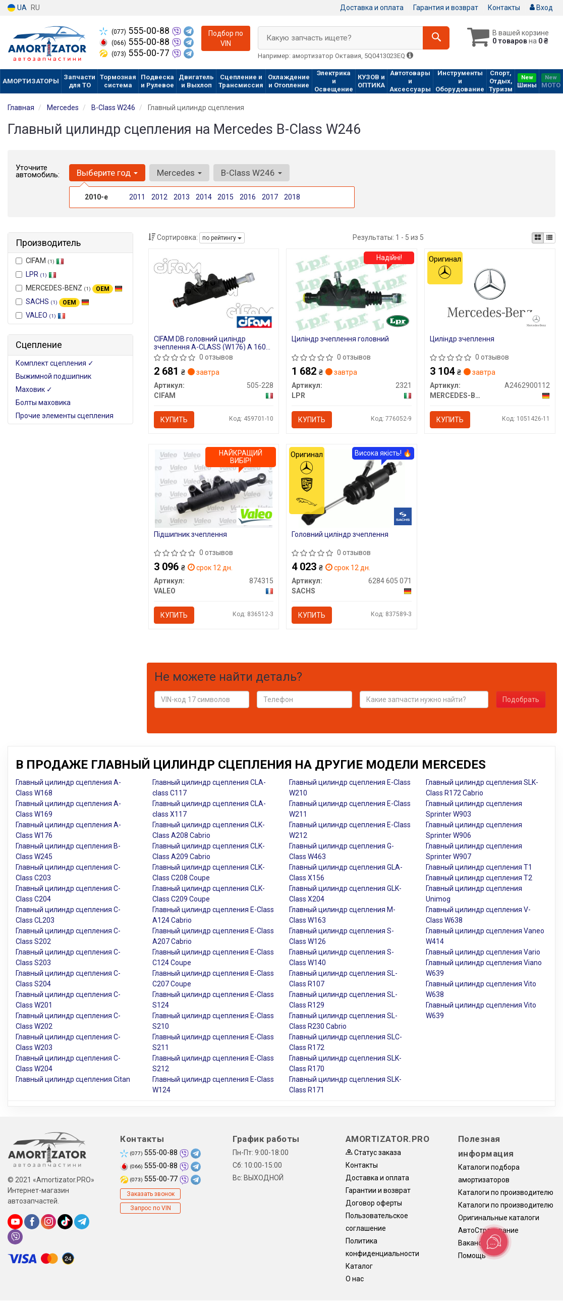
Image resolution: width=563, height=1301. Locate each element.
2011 (137, 197)
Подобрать (520, 699)
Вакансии (474, 1243)
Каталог (359, 1266)
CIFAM (40, 261)
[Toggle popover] (494, 1242)
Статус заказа (373, 1152)
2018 (292, 197)
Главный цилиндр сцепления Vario (483, 952)
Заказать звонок (151, 1193)
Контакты (504, 8)
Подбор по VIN (225, 38)
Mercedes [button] (179, 173)
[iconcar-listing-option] (549, 237)
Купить (174, 420)
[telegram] (81, 1221)
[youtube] (15, 1221)
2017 (270, 197)
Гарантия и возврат (445, 8)
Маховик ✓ (34, 389)
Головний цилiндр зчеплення (340, 534)
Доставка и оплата (372, 8)
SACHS (57, 301)
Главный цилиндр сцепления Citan (73, 1079)
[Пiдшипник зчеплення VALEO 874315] (213, 488)
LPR (41, 274)
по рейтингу (222, 237)
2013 (182, 197)
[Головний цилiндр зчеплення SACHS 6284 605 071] (352, 488)
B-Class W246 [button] (251, 173)
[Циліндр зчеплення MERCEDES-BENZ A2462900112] (490, 292)
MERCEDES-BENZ (69, 288)
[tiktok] (65, 1221)
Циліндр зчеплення (462, 339)
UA (17, 8)
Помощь (472, 1256)
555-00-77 (135, 53)
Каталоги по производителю (505, 1192)
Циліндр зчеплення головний (340, 339)
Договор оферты (374, 1203)
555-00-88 (135, 31)
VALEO (46, 315)
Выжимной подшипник (53, 376)
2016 (248, 197)
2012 (159, 197)
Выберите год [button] (107, 173)
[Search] (436, 37)
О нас (355, 1279)
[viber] (15, 1236)
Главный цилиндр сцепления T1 (479, 867)
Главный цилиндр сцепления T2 (479, 878)
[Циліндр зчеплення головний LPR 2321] (351, 292)
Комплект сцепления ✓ (55, 363)
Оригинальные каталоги (498, 1218)
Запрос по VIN (150, 1208)
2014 (204, 197)
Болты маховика (43, 402)
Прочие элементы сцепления (65, 416)
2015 (225, 197)
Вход (541, 8)
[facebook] (31, 1221)
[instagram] (48, 1221)
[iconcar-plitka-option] (538, 237)
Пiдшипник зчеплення (190, 534)
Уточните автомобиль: (38, 171)
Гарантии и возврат (378, 1190)
